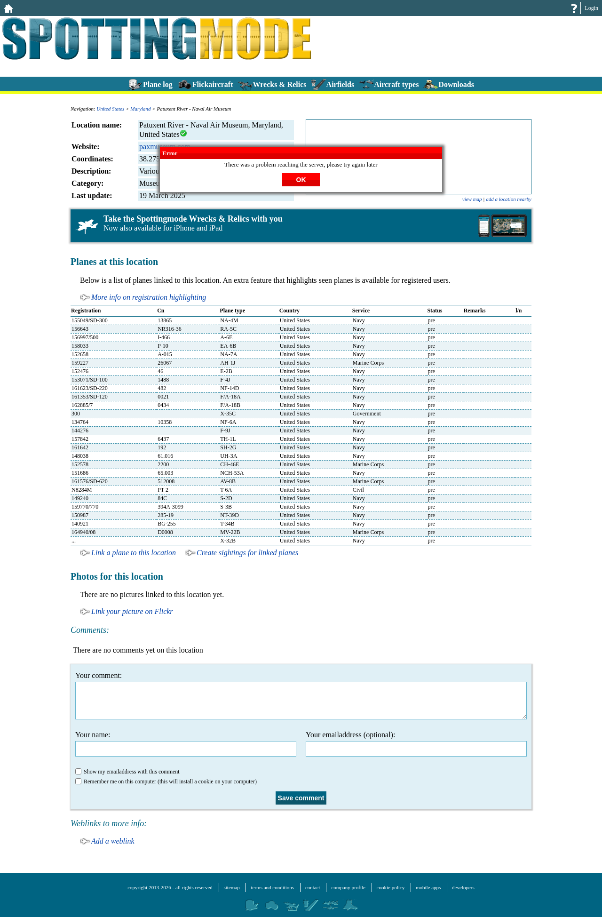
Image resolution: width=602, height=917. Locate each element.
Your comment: (301, 695)
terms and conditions (272, 887)
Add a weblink (113, 841)
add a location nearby (508, 199)
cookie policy (391, 887)
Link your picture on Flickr (132, 611)
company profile (348, 887)
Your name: (185, 744)
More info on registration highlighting (148, 297)
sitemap (232, 887)
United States (110, 109)
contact (312, 887)
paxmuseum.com (164, 147)
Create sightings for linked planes (247, 553)
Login (591, 8)
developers (463, 887)
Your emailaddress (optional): (416, 744)
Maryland (140, 109)
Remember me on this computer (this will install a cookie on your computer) (166, 781)
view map (472, 199)
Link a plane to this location (133, 553)
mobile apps (428, 887)
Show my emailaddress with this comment (127, 771)
